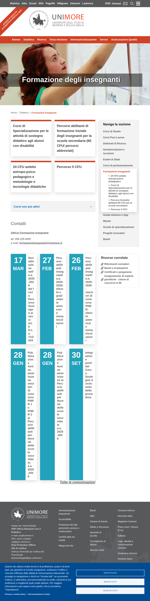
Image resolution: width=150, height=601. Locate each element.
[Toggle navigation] (138, 3)
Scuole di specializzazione (118, 227)
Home (14, 112)
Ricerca (41, 39)
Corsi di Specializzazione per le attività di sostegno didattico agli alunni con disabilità (121, 190)
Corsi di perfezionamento (118, 165)
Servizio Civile (97, 550)
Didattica (29, 39)
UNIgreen (62, 3)
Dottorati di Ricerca (114, 143)
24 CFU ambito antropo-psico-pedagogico (117, 179)
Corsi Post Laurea (113, 137)
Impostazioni (110, 573)
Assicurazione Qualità (124, 39)
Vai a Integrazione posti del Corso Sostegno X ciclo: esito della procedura (82, 414)
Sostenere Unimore (127, 553)
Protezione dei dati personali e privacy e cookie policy (69, 528)
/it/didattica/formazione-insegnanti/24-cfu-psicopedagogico (31, 177)
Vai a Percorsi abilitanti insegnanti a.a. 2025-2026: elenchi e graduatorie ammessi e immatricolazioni (53, 299)
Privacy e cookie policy (15, 594)
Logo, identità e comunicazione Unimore (125, 544)
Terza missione (58, 39)
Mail (125, 3)
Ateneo (16, 39)
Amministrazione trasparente (67, 512)
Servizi (104, 39)
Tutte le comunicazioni (77, 482)
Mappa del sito (66, 546)
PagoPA (50, 3)
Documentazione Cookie (39, 594)
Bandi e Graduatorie (116, 268)
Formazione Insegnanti (116, 171)
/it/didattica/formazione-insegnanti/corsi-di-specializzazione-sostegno (31, 138)
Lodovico (87, 3)
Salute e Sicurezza (99, 527)
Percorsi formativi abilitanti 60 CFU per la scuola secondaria (120, 203)
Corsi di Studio (112, 131)
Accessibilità (65, 519)
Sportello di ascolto (95, 534)
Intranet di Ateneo (99, 521)
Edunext (75, 3)
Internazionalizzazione (84, 39)
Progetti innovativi (114, 233)
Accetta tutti (110, 591)
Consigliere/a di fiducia (98, 543)
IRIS (41, 3)
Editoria (121, 536)
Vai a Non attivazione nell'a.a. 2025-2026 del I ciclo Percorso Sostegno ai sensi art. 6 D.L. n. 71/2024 (24, 299)
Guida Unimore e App (115, 215)
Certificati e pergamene (118, 272)
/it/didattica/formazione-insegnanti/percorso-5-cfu (75, 177)
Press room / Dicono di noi (128, 528)
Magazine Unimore (127, 521)
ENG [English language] (108, 3)
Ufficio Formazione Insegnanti (30, 232)
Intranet (116, 3)
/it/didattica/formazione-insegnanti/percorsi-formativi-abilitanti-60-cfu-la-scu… (75, 138)
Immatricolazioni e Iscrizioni (114, 151)
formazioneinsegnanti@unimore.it (40, 243)
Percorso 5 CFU (119, 209)
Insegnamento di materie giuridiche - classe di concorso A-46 (118, 279)
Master (107, 221)
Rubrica (14, 3)
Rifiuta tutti (110, 582)
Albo (24, 3)
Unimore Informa (126, 510)
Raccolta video (125, 516)
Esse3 (33, 3)
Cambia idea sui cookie (67, 538)
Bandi (106, 239)
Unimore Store (125, 559)
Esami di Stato (111, 159)
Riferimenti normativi (116, 264)
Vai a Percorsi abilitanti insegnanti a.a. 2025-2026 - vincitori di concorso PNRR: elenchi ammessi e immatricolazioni (82, 299)
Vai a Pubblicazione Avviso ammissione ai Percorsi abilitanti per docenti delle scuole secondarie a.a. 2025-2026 (53, 414)
